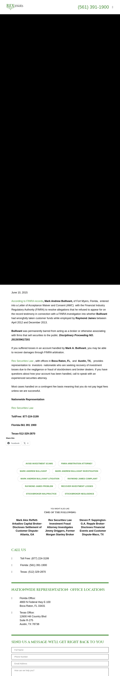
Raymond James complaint (82, 479)
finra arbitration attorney (76, 463)
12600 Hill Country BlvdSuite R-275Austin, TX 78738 (33, 620)
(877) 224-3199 (40, 558)
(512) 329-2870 (37, 571)
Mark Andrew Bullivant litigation (40, 479)
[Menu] (111, 7)
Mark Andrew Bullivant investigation (76, 471)
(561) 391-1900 (93, 7)
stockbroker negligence (79, 494)
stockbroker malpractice (41, 494)
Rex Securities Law (22, 361)
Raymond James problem (39, 486)
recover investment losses (77, 486)
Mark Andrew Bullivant (33, 471)
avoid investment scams (39, 463)
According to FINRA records (27, 301)
